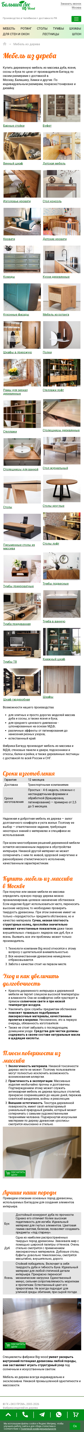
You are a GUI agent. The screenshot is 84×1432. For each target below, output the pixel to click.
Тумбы (58, 28)
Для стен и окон (16, 34)
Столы (42, 28)
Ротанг (26, 28)
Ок (75, 1426)
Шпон (76, 34)
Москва (76, 7)
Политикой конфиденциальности (38, 1429)
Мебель (9, 28)
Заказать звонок (71, 3)
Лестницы (50, 34)
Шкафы (75, 28)
